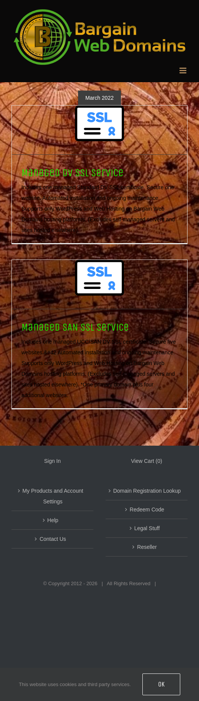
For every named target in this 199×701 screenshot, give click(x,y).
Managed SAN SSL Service (75, 327)
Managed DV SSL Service (72, 173)
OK (161, 684)
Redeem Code (147, 509)
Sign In (52, 461)
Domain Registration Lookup (147, 491)
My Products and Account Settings (53, 496)
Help (53, 520)
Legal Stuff (147, 528)
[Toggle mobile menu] (183, 71)
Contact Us (52, 539)
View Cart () (146, 461)
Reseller (147, 547)
